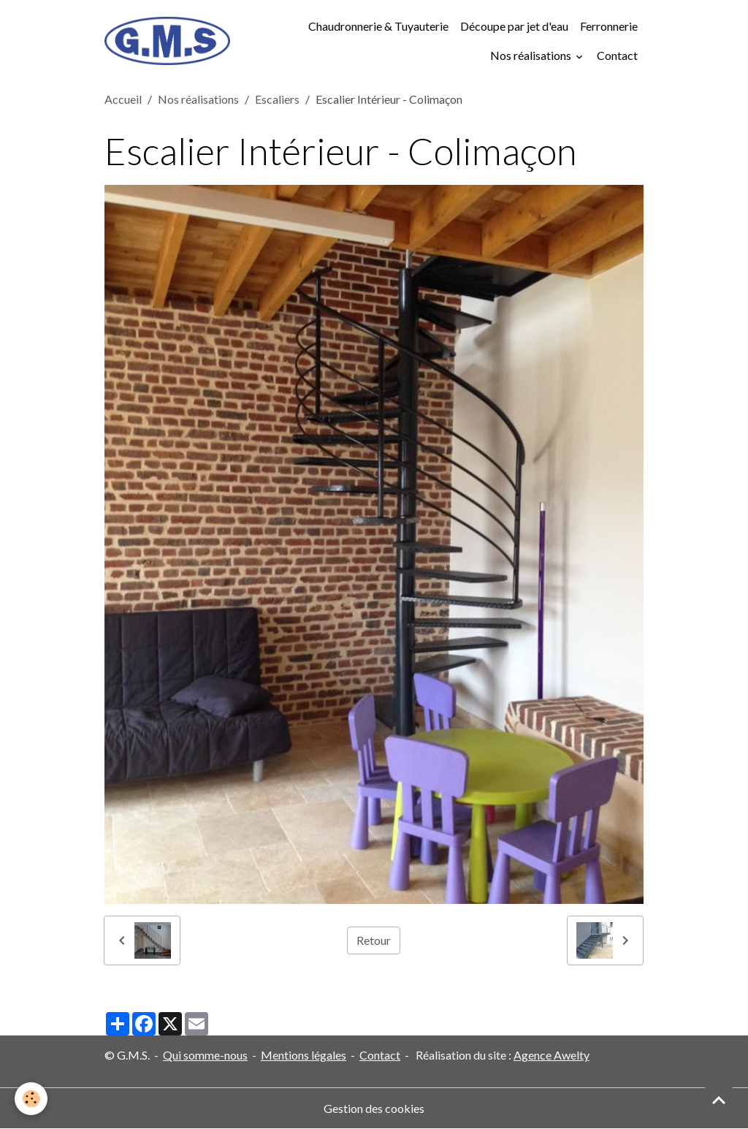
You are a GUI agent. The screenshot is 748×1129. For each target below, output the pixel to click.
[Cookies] (31, 1098)
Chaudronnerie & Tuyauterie (378, 26)
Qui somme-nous (205, 1055)
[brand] (167, 41)
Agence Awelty (551, 1055)
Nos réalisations (531, 55)
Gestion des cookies (374, 1108)
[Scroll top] (719, 1100)
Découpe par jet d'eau (514, 26)
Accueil (123, 99)
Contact (617, 55)
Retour (373, 940)
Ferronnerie (609, 26)
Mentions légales (303, 1055)
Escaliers (277, 99)
